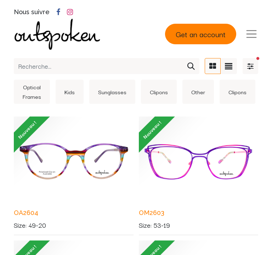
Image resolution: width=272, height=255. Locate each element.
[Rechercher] (191, 66)
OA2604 (26, 212)
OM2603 (151, 212)
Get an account (201, 34)
